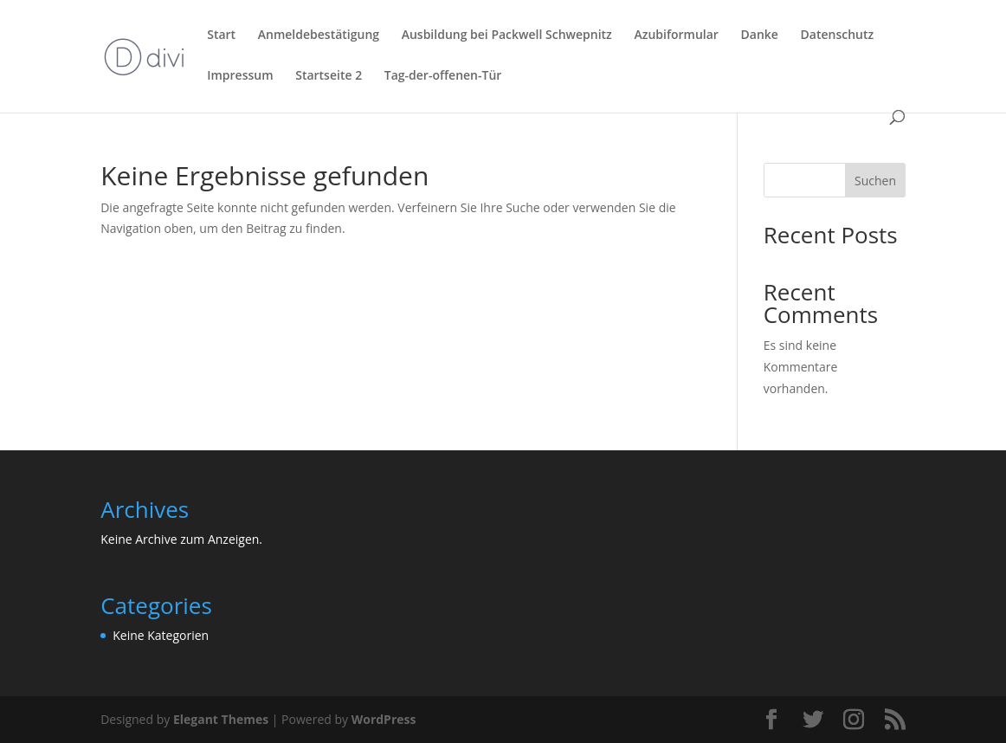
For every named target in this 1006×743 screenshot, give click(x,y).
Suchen (875, 180)
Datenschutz (837, 35)
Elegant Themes (220, 719)
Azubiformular (676, 35)
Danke (759, 35)
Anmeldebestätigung (318, 35)
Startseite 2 (328, 76)
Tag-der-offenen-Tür (443, 76)
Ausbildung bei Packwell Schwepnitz (507, 35)
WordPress (383, 719)
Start (221, 35)
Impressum (240, 76)
